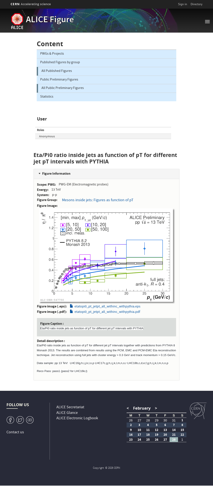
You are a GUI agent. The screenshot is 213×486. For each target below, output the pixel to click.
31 (174, 420)
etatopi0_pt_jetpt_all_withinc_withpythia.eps (107, 306)
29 (157, 420)
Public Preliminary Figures (59, 79)
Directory (196, 4)
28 (148, 420)
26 (131, 420)
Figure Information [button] (56, 173)
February (142, 408)
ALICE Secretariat (70, 407)
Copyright (99, 468)
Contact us (15, 432)
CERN (31, 4)
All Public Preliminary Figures (62, 88)
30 (165, 420)
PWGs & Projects (52, 54)
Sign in (182, 4)
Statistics (46, 97)
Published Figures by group (60, 62)
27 (139, 420)
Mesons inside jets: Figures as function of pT (98, 200)
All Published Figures (56, 71)
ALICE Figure (50, 20)
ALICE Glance (67, 413)
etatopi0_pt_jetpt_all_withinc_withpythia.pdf (107, 312)
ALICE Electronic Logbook (77, 418)
